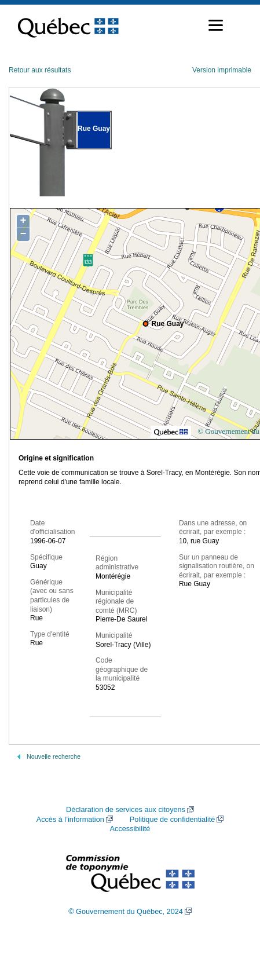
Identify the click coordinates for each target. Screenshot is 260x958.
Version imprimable (221, 70)
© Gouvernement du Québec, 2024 (125, 912)
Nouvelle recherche (53, 756)
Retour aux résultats (40, 70)
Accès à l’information (70, 820)
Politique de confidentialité (172, 820)
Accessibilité (130, 829)
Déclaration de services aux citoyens (125, 810)
